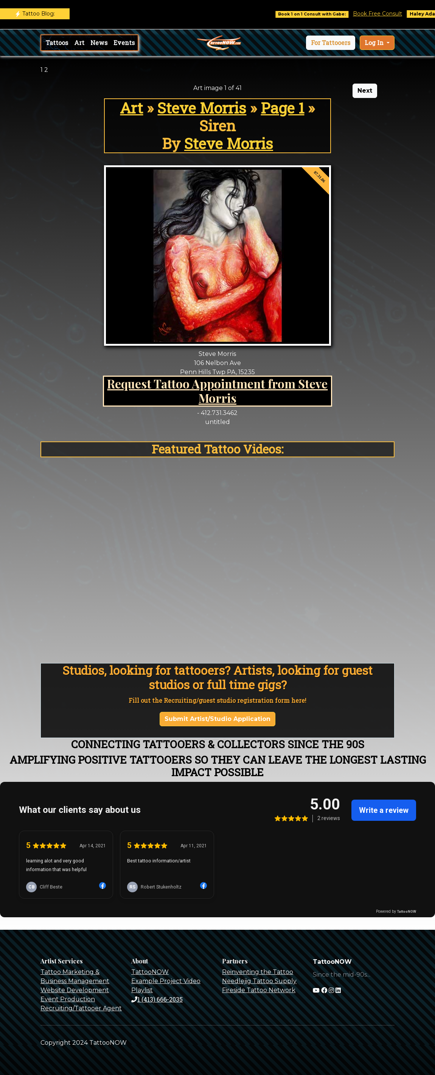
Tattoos (57, 43)
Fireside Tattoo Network (258, 990)
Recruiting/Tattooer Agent (81, 1008)
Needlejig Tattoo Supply (259, 981)
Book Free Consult (382, 13)
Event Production (67, 999)
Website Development (74, 990)
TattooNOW (150, 972)
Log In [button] (375, 43)
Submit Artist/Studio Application (217, 718)
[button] (330, 43)
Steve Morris (201, 108)
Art (79, 43)
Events (124, 43)
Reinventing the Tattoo (257, 972)
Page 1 (282, 108)
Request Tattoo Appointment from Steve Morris (217, 391)
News (98, 43)
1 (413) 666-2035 (157, 999)
